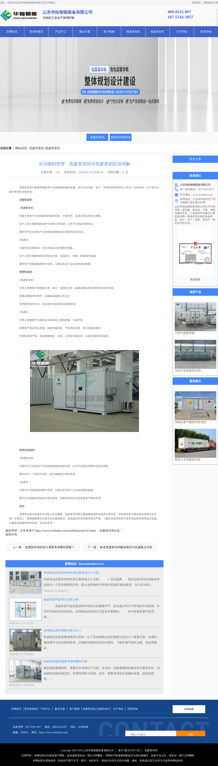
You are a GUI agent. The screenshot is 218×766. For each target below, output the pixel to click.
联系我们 (196, 2)
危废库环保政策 (120, 137)
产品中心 (60, 31)
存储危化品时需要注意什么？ (62, 630)
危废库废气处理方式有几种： (62, 599)
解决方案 (84, 31)
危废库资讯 (133, 31)
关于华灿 (181, 31)
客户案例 (109, 31)
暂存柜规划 (36, 31)
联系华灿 (206, 31)
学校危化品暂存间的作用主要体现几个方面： (73, 572)
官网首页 (12, 31)
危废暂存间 (27, 208)
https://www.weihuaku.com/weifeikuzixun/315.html (65, 530)
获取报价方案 (211, 2)
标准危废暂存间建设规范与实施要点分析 (126, 547)
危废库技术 (157, 31)
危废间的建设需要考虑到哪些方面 (65, 661)
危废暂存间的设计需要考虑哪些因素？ (49, 547)
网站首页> (22, 148)
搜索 (190, 734)
